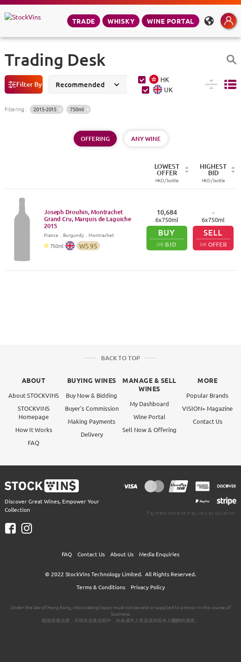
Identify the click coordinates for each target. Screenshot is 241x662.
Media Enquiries (159, 554)
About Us (121, 554)
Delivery (92, 434)
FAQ (33, 442)
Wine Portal (170, 21)
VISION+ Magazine (207, 408)
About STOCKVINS (33, 395)
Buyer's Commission (92, 408)
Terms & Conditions (100, 587)
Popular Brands (207, 395)
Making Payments (91, 421)
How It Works (33, 429)
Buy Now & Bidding (91, 395)
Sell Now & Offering (149, 429)
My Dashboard (149, 403)
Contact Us (207, 421)
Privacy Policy (148, 587)
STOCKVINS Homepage (34, 412)
